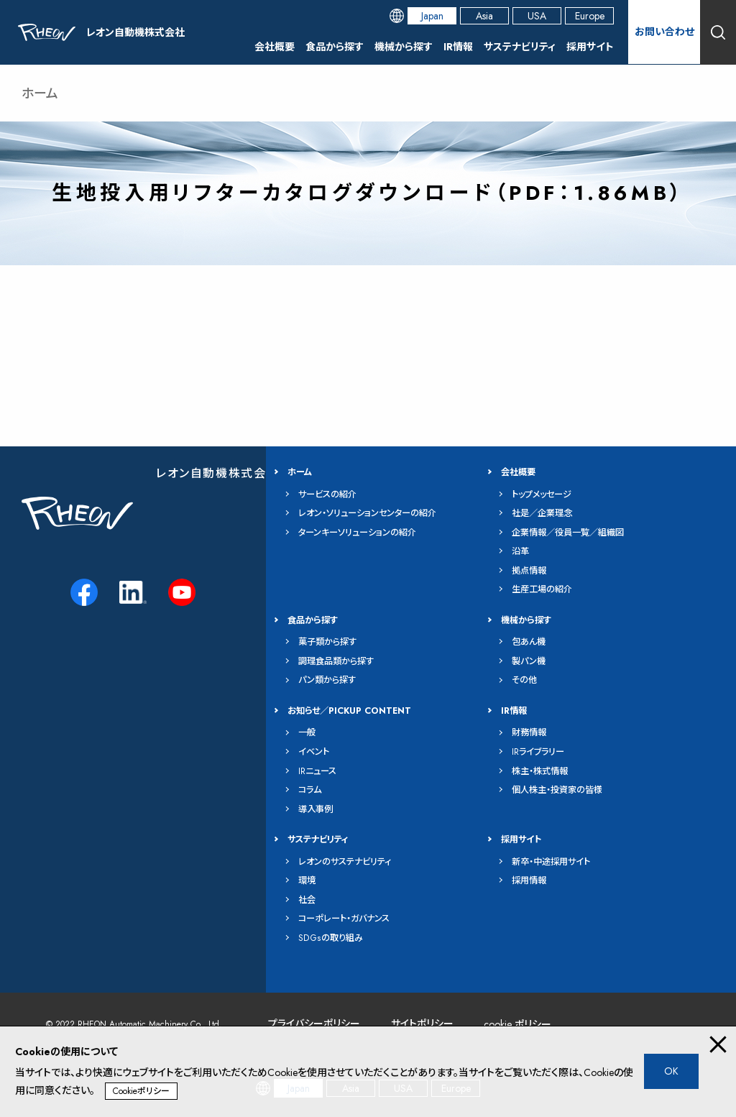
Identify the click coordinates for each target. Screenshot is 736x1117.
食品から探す (334, 47)
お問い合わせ (664, 31)
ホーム (40, 93)
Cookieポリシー (141, 1091)
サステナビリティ (520, 47)
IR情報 (458, 47)
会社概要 (274, 47)
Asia (484, 16)
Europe (589, 16)
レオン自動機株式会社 (217, 472)
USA (537, 16)
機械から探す (403, 47)
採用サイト (590, 47)
